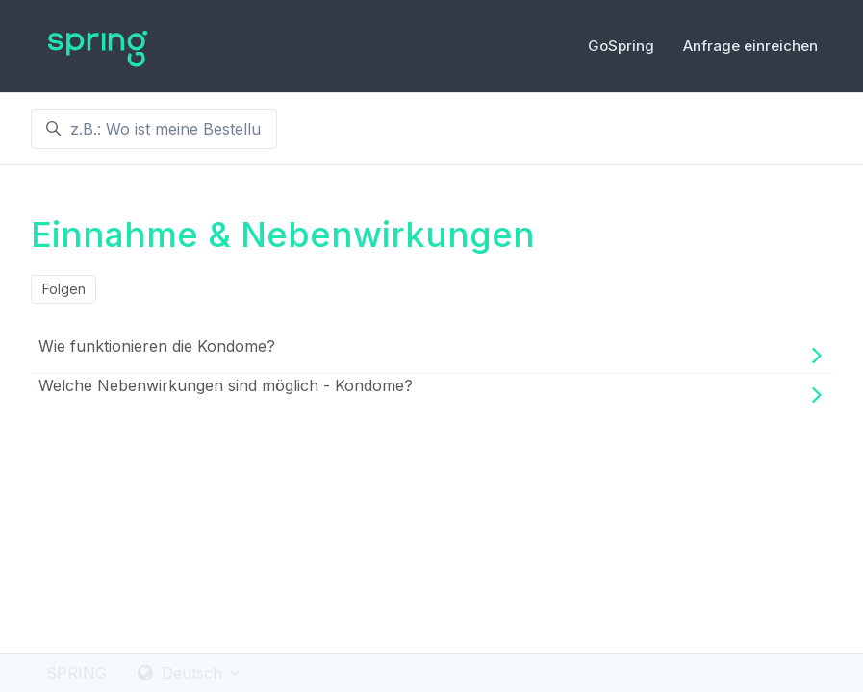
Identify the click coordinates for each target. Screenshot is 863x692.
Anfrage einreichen (750, 46)
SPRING (76, 672)
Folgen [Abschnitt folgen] (64, 289)
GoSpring (621, 46)
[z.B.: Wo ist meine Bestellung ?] (154, 129)
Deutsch (190, 672)
